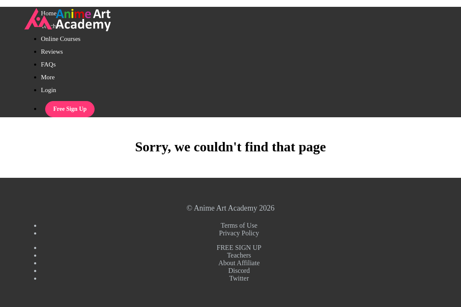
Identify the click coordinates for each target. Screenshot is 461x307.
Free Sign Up (69, 109)
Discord (239, 270)
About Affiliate (238, 262)
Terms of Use (239, 225)
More (48, 77)
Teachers (239, 255)
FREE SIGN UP (239, 247)
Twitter (239, 278)
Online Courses (61, 38)
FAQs (48, 64)
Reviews (52, 51)
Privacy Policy (239, 233)
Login (48, 90)
